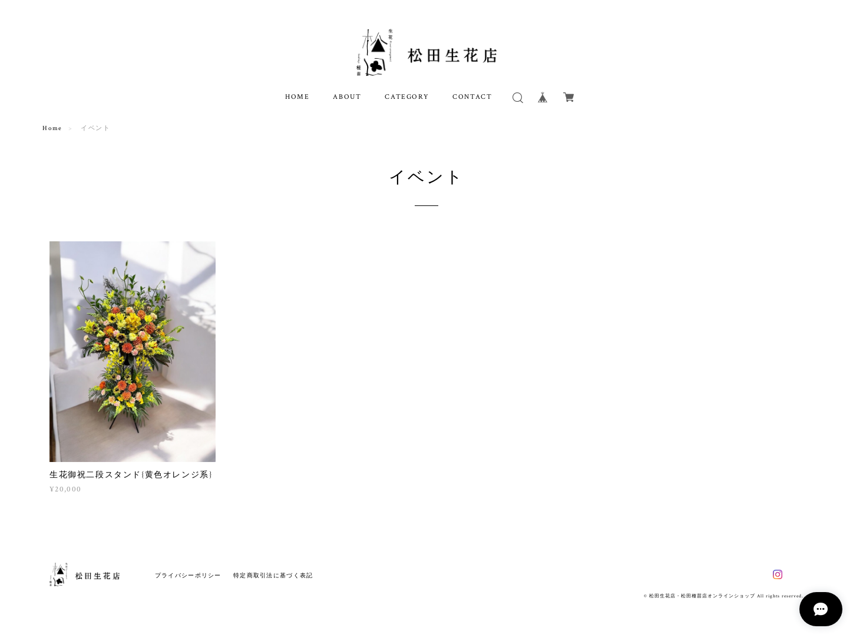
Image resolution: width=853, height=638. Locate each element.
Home (52, 128)
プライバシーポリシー (188, 575)
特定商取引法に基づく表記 (273, 575)
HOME (297, 96)
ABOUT (347, 96)
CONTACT (472, 96)
